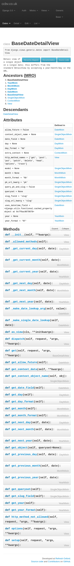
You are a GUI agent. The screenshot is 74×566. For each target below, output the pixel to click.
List (37, 23)
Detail (18, 23)
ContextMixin (13, 100)
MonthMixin (13, 86)
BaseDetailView (15, 95)
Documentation (49, 60)
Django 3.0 (8, 10)
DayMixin (12, 89)
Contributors (54, 561)
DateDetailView (10, 114)
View (9, 103)
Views (45, 10)
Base (59, 17)
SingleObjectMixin (16, 97)
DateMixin (12, 92)
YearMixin (12, 83)
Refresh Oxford (62, 558)
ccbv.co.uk (9, 4)
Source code (64, 60)
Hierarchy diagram (31, 60)
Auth (24, 10)
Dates (6, 23)
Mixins (34, 10)
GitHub (66, 561)
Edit (28, 23)
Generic (60, 10)
